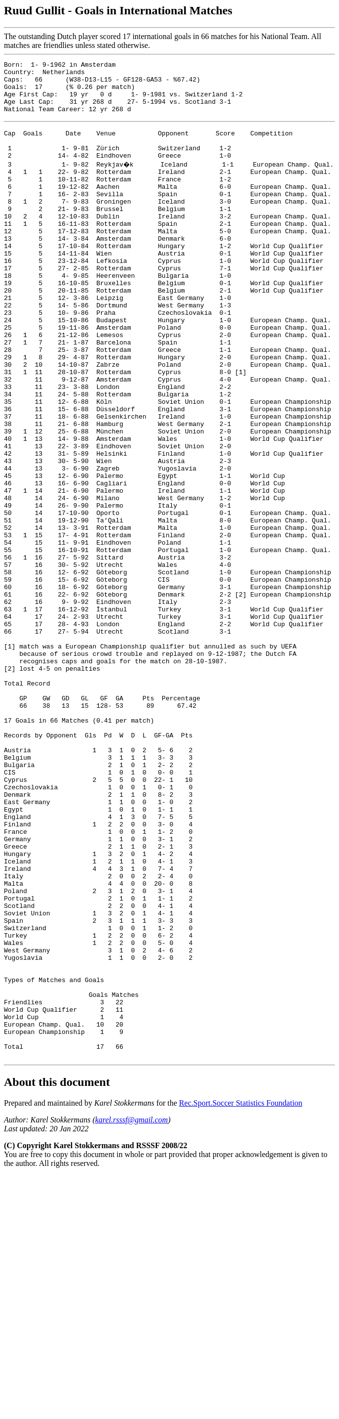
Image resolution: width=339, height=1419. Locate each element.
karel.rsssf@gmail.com (131, 1314)
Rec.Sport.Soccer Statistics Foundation (240, 1297)
